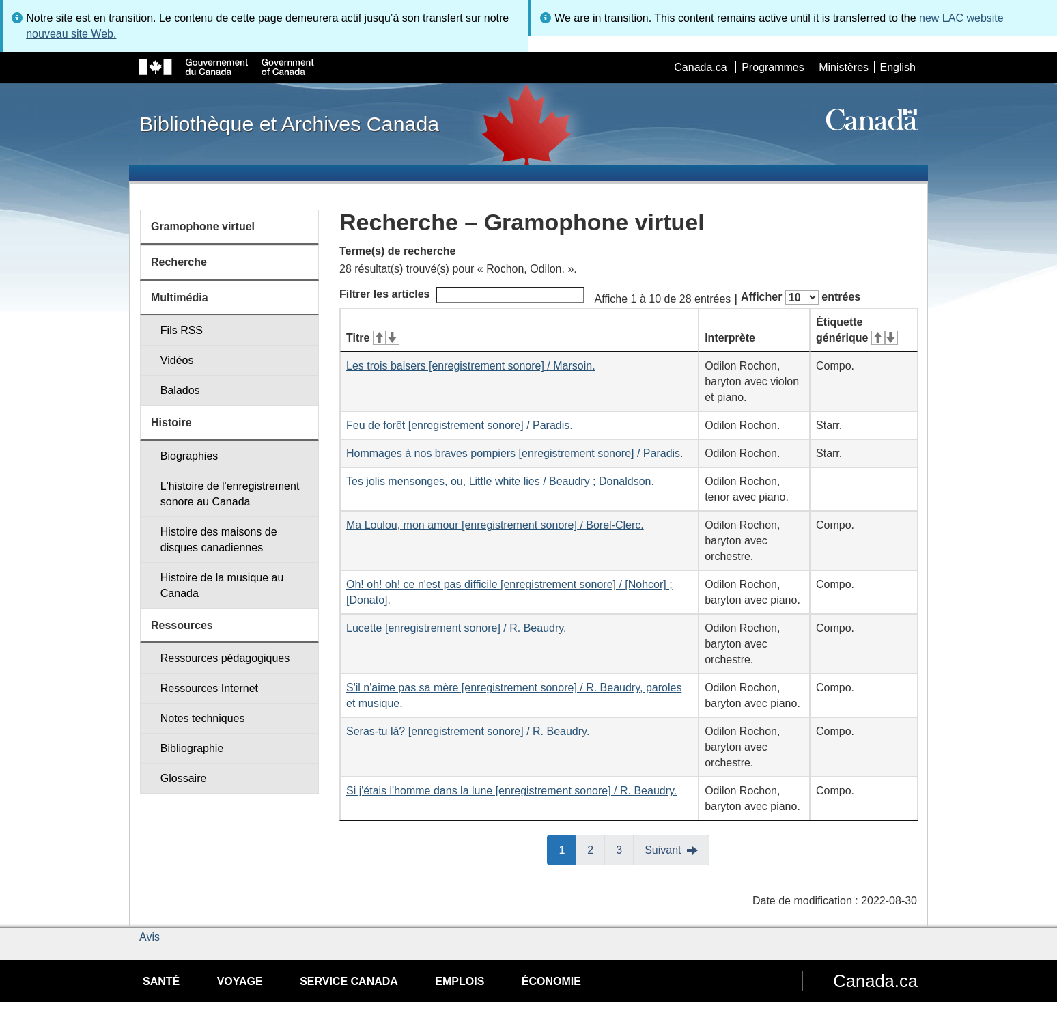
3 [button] (625, 849)
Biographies (189, 456)
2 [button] (596, 849)
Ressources (182, 625)
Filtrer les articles (461, 295)
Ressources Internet (209, 688)
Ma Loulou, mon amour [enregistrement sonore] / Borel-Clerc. (495, 525)
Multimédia (179, 297)
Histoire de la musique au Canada (222, 585)
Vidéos (177, 360)
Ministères (844, 67)
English (898, 67)
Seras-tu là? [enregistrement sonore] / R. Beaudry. (467, 731)
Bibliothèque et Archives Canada (289, 123)
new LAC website (961, 18)
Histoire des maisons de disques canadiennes (218, 539)
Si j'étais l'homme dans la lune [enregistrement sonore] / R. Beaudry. (511, 790)
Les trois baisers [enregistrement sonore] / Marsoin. (470, 366)
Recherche (179, 262)
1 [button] (567, 849)
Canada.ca (700, 67)
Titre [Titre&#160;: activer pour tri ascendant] (372, 338)
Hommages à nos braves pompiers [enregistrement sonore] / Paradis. (514, 453)
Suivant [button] (663, 850)
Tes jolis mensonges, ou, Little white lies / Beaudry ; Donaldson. (500, 481)
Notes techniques (202, 718)
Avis (149, 937)
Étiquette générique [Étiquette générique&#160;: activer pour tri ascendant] (857, 330)
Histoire (171, 422)
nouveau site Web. (71, 34)
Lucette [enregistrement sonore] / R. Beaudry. (456, 628)
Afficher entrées (800, 297)
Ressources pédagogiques (225, 658)
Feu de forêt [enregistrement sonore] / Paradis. (459, 425)
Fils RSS (181, 330)
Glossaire (183, 778)
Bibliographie (192, 748)
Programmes (773, 67)
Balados (180, 390)
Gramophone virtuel (203, 226)
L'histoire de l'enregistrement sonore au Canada (230, 494)
